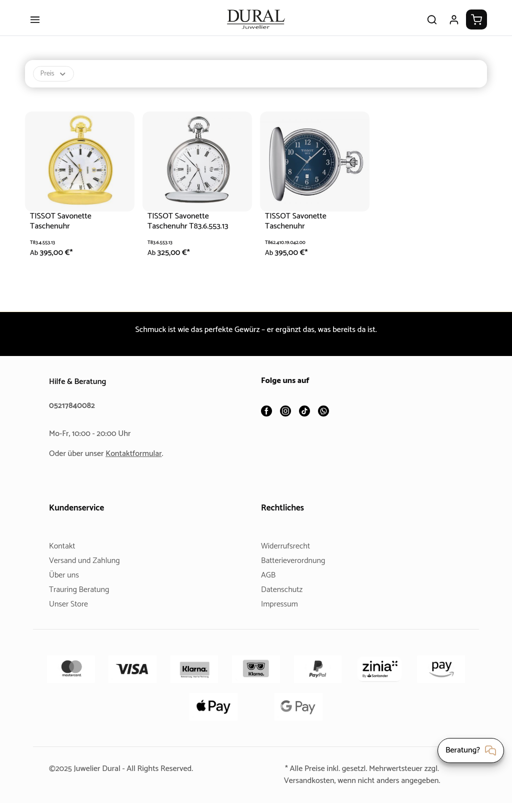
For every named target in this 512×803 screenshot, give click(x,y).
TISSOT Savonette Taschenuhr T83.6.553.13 (193, 227)
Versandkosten (305, 780)
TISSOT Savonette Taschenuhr (63, 227)
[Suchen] (432, 26)
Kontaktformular (138, 454)
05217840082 (73, 406)
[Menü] (35, 26)
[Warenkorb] (476, 26)
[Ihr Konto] (454, 26)
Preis (54, 80)
